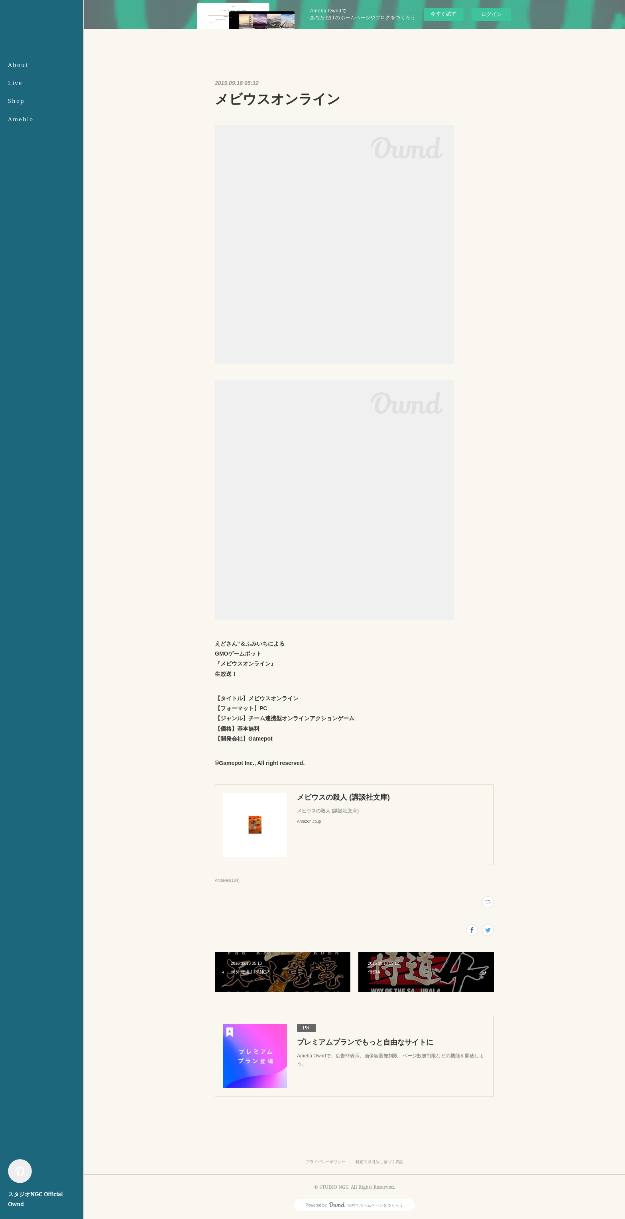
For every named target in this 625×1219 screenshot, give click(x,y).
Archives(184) (227, 880)
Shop (16, 101)
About (18, 65)
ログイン (491, 14)
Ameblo (20, 119)
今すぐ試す (443, 14)
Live (15, 83)
